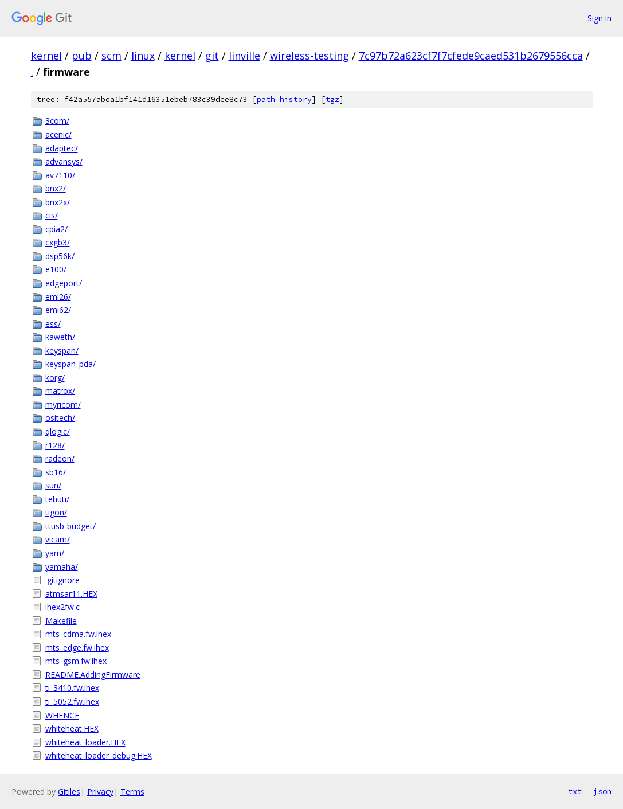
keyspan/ (62, 350)
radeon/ (60, 458)
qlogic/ (57, 431)
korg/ (55, 377)
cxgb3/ (57, 242)
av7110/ (60, 175)
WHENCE (62, 715)
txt (575, 791)
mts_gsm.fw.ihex (76, 660)
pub (82, 55)
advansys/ (64, 161)
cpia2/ (56, 229)
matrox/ (60, 390)
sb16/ (55, 472)
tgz (332, 99)
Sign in (599, 18)
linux (143, 55)
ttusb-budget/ (70, 526)
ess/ (53, 323)
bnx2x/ (57, 202)
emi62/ (58, 309)
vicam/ (57, 539)
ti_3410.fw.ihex (72, 687)
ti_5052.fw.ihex (72, 701)
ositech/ (60, 417)
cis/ (51, 215)
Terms (132, 791)
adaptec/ (61, 148)
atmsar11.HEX (71, 593)
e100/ (55, 269)
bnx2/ (55, 188)
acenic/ (58, 134)
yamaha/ (61, 566)
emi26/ (58, 296)
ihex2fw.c (62, 606)
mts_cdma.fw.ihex (78, 633)
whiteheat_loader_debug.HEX (98, 755)
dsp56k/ (60, 256)
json (602, 791)
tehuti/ (57, 499)
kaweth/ (60, 336)
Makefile (61, 620)
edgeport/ (63, 283)
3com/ (57, 120)
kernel (46, 55)
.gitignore (62, 579)
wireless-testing (309, 55)
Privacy (100, 791)
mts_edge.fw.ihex (77, 647)
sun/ (53, 485)
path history (284, 99)
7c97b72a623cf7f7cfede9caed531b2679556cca (471, 55)
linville (244, 55)
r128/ (55, 445)
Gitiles (69, 791)
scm (111, 55)
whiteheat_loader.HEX (85, 742)
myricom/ (63, 404)
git (212, 55)
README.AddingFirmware (92, 674)
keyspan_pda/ (70, 363)
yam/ (54, 553)
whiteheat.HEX (72, 728)
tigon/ (56, 512)
